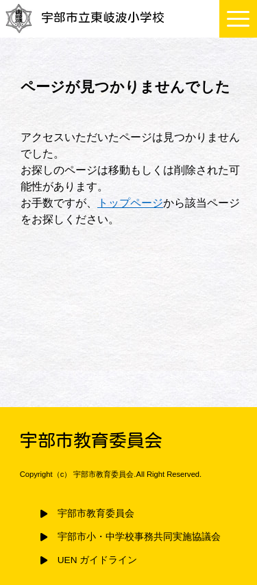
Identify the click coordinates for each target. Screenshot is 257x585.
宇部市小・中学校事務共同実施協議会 (139, 537)
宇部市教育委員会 (96, 513)
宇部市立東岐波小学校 (83, 17)
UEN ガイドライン (97, 560)
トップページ (130, 203)
